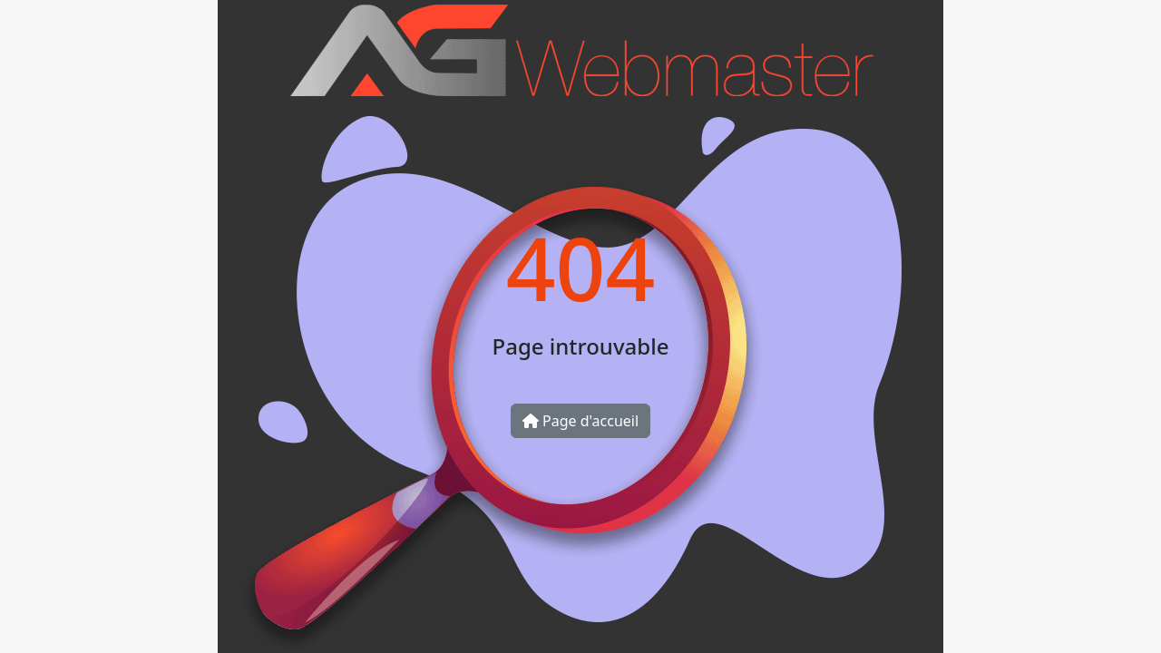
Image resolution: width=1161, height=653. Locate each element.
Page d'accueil (580, 421)
